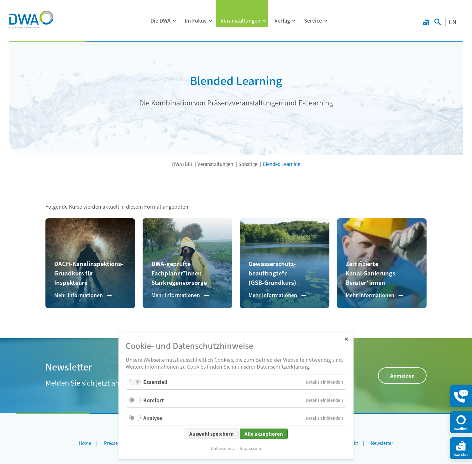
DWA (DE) (182, 164)
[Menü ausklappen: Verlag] (294, 20)
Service (313, 20)
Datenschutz (223, 448)
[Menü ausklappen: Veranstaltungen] (264, 20)
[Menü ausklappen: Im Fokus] (210, 20)
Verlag (282, 20)
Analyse (152, 418)
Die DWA (160, 20)
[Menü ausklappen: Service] (326, 20)
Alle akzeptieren (263, 433)
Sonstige (248, 164)
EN (452, 22)
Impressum (250, 448)
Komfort (153, 400)
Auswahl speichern (211, 433)
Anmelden (402, 375)
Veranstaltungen (240, 20)
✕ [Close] (346, 338)
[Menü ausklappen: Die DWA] (174, 20)
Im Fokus (196, 20)
